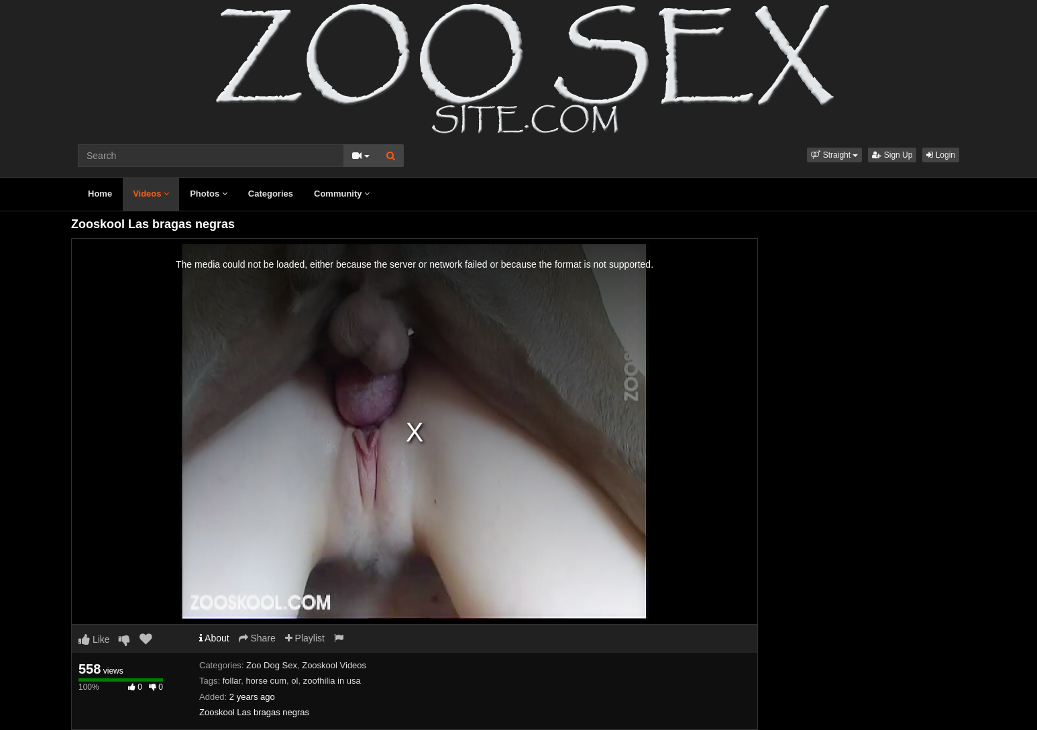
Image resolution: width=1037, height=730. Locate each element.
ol (294, 681)
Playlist (305, 638)
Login (940, 155)
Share (257, 638)
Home (100, 194)
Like (94, 639)
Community (342, 194)
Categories (270, 194)
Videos (151, 194)
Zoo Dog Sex (271, 665)
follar (232, 681)
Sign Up (892, 155)
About (214, 638)
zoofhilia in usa (332, 681)
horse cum (265, 681)
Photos (208, 194)
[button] (834, 155)
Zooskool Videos (334, 665)
